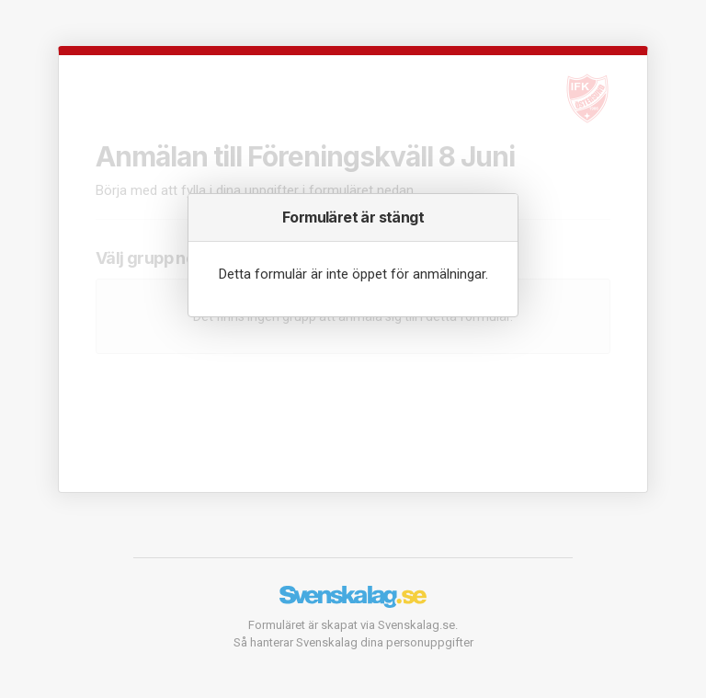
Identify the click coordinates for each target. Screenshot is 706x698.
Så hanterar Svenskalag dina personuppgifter (353, 642)
